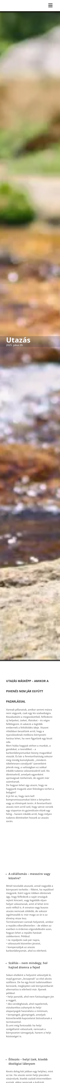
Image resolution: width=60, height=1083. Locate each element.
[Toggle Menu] (30, 5)
